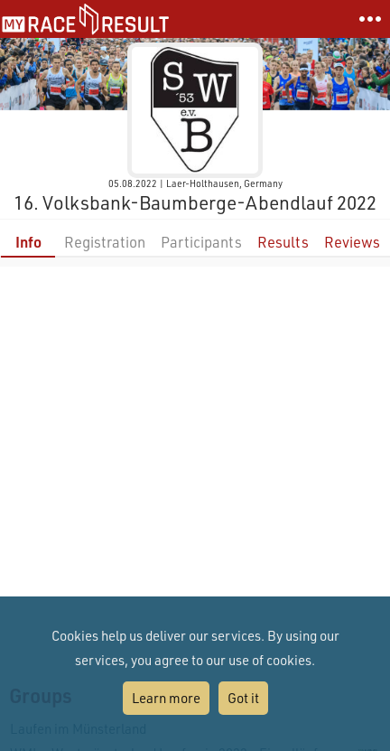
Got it (243, 698)
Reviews (352, 241)
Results (283, 241)
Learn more (166, 698)
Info (28, 241)
